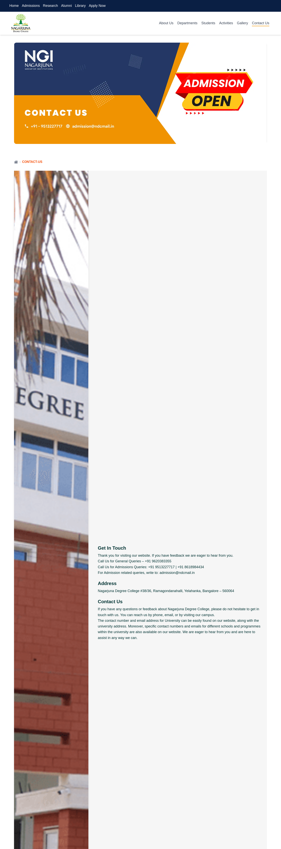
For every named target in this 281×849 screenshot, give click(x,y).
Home (14, 6)
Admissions (31, 6)
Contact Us (260, 23)
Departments (187, 23)
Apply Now (97, 6)
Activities (226, 23)
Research (50, 6)
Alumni (66, 6)
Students (208, 23)
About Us (166, 23)
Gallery (242, 23)
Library (80, 6)
